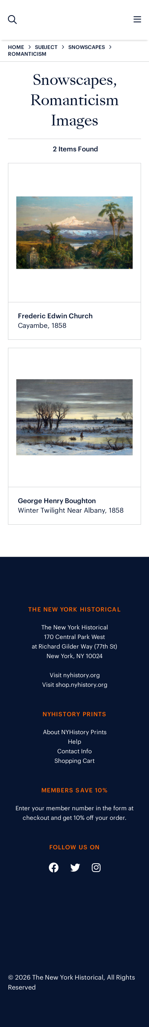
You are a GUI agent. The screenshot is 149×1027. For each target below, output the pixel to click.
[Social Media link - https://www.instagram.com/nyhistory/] (91, 869)
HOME (16, 47)
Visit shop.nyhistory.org (74, 684)
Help (74, 741)
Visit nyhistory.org (75, 675)
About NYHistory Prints (74, 732)
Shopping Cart (74, 760)
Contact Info (74, 751)
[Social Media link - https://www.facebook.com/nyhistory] (54, 869)
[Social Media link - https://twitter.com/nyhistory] (70, 869)
